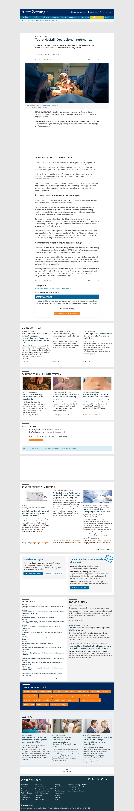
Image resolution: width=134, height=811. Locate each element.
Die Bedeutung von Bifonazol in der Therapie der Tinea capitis (97, 395)
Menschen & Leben (90, 696)
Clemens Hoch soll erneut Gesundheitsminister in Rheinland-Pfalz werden (42, 628)
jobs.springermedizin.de (76, 791)
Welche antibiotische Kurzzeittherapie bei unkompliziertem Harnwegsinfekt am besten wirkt (64, 742)
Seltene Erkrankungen (59, 705)
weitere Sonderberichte (102, 550)
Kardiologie (60, 696)
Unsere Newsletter (33, 687)
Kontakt (37, 797)
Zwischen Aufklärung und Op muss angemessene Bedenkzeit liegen (66, 336)
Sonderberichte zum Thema (37, 487)
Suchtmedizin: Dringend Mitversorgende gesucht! (38, 618)
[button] (110, 12)
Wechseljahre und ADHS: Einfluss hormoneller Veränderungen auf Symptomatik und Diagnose (66, 495)
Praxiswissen (45, 17)
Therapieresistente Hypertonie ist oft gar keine (37, 644)
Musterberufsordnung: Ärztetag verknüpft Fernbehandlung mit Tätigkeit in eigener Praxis (42, 607)
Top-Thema (58, 692)
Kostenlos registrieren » (54, 574)
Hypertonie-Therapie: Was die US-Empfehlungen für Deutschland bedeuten (43, 654)
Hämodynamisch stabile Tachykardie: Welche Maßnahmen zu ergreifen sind (42, 663)
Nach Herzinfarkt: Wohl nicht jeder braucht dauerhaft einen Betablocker (41, 648)
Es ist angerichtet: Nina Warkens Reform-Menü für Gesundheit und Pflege (97, 336)
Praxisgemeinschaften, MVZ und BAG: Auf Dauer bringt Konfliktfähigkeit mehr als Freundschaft (97, 741)
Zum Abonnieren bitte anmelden (67, 314)
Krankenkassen (55, 289)
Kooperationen (74, 17)
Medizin (36, 17)
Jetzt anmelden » (33, 574)
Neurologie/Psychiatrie (32, 701)
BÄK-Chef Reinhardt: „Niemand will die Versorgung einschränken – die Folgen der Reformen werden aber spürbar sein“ (36, 338)
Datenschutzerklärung (42, 791)
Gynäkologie (66, 289)
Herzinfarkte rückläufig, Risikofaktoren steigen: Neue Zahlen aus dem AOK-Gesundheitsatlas (43, 622)
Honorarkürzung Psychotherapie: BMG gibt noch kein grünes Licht (42, 633)
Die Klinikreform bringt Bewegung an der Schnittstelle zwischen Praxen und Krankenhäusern (96, 513)
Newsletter (58, 797)
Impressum (38, 795)
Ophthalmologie (59, 701)
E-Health (106, 692)
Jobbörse (24, 799)
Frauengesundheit (30, 696)
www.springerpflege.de (75, 789)
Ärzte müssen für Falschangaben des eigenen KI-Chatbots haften (43, 659)
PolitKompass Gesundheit (90, 701)
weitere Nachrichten (58, 679)
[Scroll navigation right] (112, 17)
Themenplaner (60, 789)
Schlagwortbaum (40, 787)
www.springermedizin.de (76, 787)
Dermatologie (83, 692)
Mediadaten (59, 787)
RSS (56, 799)
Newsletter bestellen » (79, 588)
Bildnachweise (39, 799)
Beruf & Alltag (70, 692)
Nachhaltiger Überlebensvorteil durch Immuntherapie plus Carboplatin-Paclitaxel (35, 513)
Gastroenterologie (46, 696)
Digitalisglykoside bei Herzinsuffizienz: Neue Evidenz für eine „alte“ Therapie (42, 675)
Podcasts (55, 17)
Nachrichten (27, 17)
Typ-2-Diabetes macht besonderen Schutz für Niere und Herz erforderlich (42, 639)
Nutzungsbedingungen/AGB (44, 789)
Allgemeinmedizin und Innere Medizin (37, 692)
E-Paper (57, 795)
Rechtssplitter (29, 705)
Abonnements (59, 793)
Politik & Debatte (97, 17)
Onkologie (47, 701)
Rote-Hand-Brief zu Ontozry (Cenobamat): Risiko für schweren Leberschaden (42, 669)
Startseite (24, 787)
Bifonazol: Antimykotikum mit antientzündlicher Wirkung (66, 395)
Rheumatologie (42, 705)
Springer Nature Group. (63, 808)
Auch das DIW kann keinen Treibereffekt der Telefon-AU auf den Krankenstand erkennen (43, 613)
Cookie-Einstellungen (42, 793)
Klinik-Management (42, 289)
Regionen (85, 17)
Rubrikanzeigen (60, 791)
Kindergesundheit (74, 696)
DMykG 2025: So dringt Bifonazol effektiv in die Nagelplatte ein (33, 397)
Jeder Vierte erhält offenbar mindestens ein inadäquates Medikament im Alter (34, 740)
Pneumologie (73, 701)
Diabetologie (95, 692)
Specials (64, 17)
